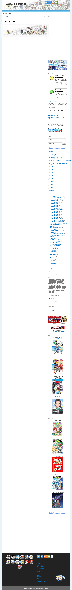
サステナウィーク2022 (55, 247)
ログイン (39, 563)
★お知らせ (32, 11)
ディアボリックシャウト (55, 242)
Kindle (57, 338)
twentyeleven (52, 281)
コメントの (40, 566)
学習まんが (52, 238)
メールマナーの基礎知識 (55, 241)
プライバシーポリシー (41, 576)
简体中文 (60, 331)
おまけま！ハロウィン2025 (56, 227)
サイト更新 (52, 262)
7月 (51, 169)
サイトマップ (39, 578)
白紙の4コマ (52, 236)
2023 (51, 181)
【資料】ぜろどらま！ (54, 251)
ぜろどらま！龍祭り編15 (55, 208)
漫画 (9, 11)
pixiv (58, 98)
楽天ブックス (60, 338)
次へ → (44, 16)
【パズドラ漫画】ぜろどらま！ (56, 199)
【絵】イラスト (53, 248)
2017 (51, 190)
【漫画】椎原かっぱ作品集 (55, 244)
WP (63, 280)
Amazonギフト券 (52, 117)
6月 (51, 170)
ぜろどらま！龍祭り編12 (55, 203)
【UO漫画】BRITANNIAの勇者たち (57, 230)
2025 (51, 150)
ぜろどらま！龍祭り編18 (55, 214)
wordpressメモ (53, 256)
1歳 (62, 290)
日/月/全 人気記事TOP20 (55, 274)
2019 (51, 187)
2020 (51, 185)
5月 (51, 172)
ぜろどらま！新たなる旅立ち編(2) (57, 221)
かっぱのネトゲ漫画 (54, 245)
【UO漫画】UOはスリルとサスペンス (58, 159)
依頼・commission (54, 254)
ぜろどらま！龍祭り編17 (55, 212)
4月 (51, 173)
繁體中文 (56, 331)
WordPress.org (40, 568)
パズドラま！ (51, 280)
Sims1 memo (52, 302)
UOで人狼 (52, 310)
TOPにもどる (41, 581)
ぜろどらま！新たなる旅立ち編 (56, 220)
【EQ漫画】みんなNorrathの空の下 (57, 232)
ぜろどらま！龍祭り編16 (55, 211)
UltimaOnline (61, 283)
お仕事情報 (52, 263)
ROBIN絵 (52, 253)
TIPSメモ (52, 257)
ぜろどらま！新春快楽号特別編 (56, 209)
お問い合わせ (40, 11)
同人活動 (59, 288)
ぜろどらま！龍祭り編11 (55, 202)
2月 (51, 176)
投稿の (39, 565)
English (58, 285)
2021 (51, 184)
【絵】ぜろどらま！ (54, 250)
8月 (51, 167)
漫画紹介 (51, 268)
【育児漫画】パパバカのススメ (56, 196)
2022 (51, 182)
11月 (51, 151)
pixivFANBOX (51, 112)
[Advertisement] (58, 46)
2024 (51, 179)
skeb (58, 87)
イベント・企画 (53, 265)
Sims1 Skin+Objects (54, 299)
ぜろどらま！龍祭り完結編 (55, 218)
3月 (51, 175)
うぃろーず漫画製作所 (15, 4)
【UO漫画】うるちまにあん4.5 (56, 157)
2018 (51, 188)
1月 (51, 178)
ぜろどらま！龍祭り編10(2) (56, 200)
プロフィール (39, 574)
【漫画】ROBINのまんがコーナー (57, 233)
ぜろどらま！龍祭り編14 (55, 206)
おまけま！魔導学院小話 (55, 224)
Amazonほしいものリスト (54, 115)
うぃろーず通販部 (52, 288)
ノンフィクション (52, 283)
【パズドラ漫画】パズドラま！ (56, 229)
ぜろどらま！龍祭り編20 (55, 217)
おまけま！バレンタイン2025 (56, 226)
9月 (51, 166)
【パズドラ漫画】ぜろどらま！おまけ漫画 (58, 223)
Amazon (54, 338)
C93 (63, 288)
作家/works (26, 11)
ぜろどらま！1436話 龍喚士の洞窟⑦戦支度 (59, 163)
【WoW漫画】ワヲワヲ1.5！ (56, 155)
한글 (63, 331)
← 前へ (6, 16)
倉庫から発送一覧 (61, 325)
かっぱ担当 (58, 280)
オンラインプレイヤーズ (55, 239)
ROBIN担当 (60, 281)
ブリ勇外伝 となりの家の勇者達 (56, 235)
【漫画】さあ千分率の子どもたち (56, 197)
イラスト (58, 290)
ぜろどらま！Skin (53, 301)
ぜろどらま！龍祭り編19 (55, 215)
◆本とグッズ (18, 11)
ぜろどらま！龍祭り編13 (55, 205)
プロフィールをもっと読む (55, 101)
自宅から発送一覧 (54, 325)
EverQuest (51, 285)
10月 (52, 164)
